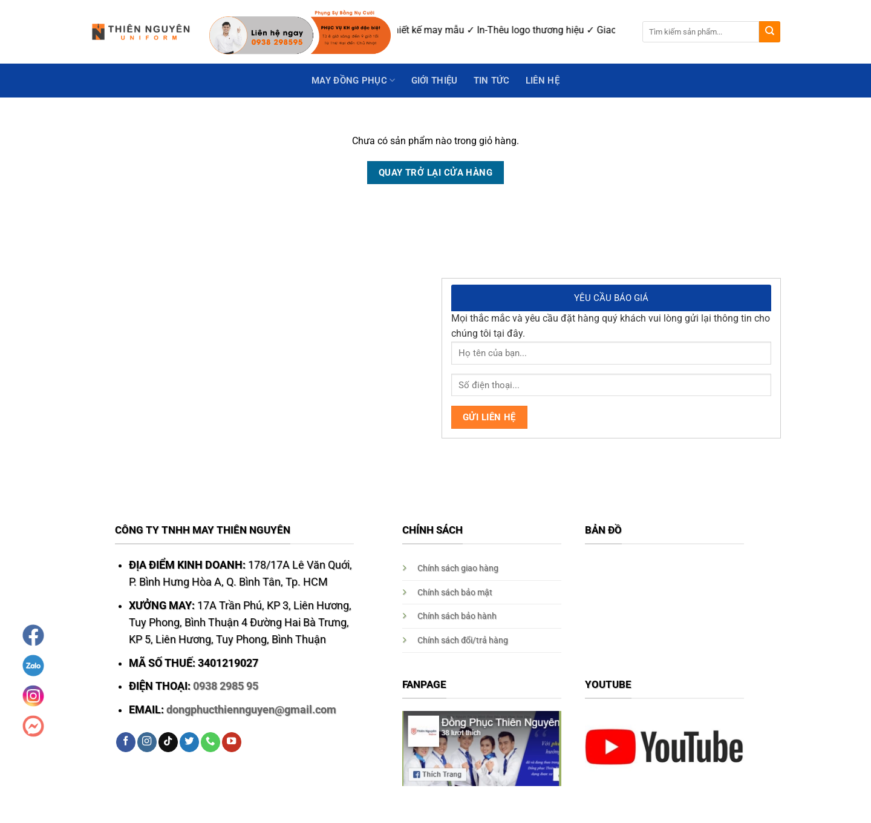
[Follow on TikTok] (168, 742)
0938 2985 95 (225, 686)
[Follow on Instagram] (147, 742)
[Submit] (769, 31)
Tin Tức (492, 80)
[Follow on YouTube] (231, 742)
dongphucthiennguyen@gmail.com (251, 710)
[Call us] (210, 742)
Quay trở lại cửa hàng (435, 172)
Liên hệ (542, 80)
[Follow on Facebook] (125, 742)
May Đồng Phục (353, 80)
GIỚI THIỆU (434, 80)
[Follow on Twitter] (189, 742)
